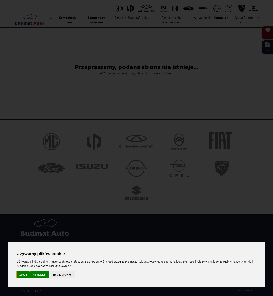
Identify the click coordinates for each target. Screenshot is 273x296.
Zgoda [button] (23, 274)
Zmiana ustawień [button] (62, 274)
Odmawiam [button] (39, 274)
